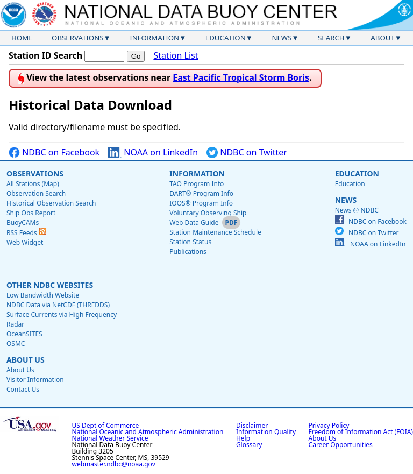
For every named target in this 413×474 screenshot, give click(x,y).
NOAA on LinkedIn (153, 152)
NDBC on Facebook (54, 152)
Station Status (190, 241)
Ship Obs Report (30, 212)
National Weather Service (110, 438)
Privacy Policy (329, 425)
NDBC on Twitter (246, 152)
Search (331, 38)
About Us (25, 360)
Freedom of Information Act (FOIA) (361, 431)
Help (243, 438)
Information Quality (266, 431)
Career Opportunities (341, 444)
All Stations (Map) (32, 183)
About (383, 38)
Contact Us (22, 389)
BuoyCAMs (22, 222)
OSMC (15, 343)
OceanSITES (24, 333)
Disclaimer (252, 425)
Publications (187, 251)
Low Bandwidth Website (42, 295)
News (281, 38)
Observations (77, 38)
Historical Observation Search (51, 203)
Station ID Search (45, 55)
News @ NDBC (357, 210)
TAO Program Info (196, 183)
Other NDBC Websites (49, 285)
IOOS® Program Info (201, 203)
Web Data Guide (193, 222)
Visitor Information (35, 379)
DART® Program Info (201, 193)
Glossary (249, 444)
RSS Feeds (26, 232)
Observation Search (36, 193)
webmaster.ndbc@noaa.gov (113, 464)
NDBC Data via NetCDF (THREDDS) (58, 304)
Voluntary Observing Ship (207, 212)
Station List (175, 55)
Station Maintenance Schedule (215, 232)
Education (225, 38)
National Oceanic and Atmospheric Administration (148, 431)
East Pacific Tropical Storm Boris (241, 77)
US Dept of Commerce (105, 425)
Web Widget (24, 242)
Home (22, 38)
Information (154, 38)
